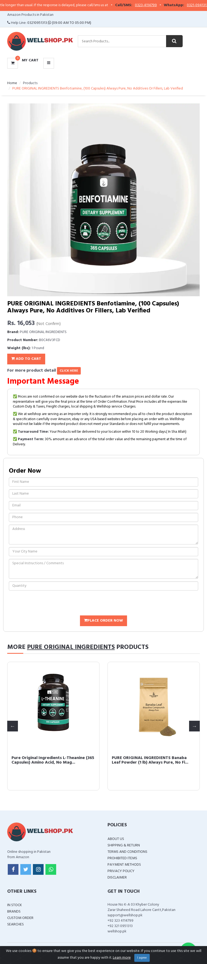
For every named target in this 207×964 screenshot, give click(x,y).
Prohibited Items (122, 858)
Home (12, 83)
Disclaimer (117, 878)
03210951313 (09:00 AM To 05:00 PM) (59, 23)
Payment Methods (124, 865)
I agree (142, 958)
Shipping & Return (124, 845)
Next (194, 726)
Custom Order (20, 918)
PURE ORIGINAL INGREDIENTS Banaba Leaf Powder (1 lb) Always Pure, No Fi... (150, 760)
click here (69, 370)
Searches (15, 924)
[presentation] (49, 603)
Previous (12, 726)
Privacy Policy (121, 871)
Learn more (122, 958)
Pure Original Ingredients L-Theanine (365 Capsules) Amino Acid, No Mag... (52, 760)
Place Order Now (103, 621)
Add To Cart (26, 359)
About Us (116, 839)
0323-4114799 (151, 5)
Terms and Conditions (127, 852)
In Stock (14, 905)
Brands (14, 912)
